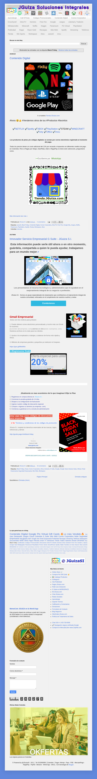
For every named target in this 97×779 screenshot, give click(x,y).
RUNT (61, 551)
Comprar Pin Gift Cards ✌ (61, 574)
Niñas (31, 551)
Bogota (48, 547)
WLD (35, 553)
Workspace (33, 34)
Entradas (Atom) (24, 480)
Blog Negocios (57, 611)
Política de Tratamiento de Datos (62, 616)
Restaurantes (83, 551)
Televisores (50, 540)
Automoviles (43, 547)
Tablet (62, 544)
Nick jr (28, 551)
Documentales (14, 540)
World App (45, 553)
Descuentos (43, 542)
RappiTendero (70, 551)
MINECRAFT (78, 129)
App (86, 540)
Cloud (26, 469)
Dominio (33, 22)
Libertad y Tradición (76, 22)
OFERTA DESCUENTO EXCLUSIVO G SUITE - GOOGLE (41, 455)
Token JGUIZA (25, 553)
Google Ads (67, 225)
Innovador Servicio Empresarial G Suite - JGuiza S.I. (41, 238)
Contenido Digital (61, 18)
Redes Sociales (57, 597)
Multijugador (21, 544)
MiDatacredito (13, 26)
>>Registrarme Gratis (20, 351)
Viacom (77, 544)
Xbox (43, 34)
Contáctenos (48, 303)
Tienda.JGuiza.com (53, 116)
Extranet (46, 469)
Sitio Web (54, 30)
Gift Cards (54, 534)
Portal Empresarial (46, 539)
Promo (41, 544)
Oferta (79, 469)
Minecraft (25, 26)
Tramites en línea (69, 544)
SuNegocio (55, 579)
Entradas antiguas (81, 477)
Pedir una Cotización (59, 587)
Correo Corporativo (78, 18)
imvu (59, 34)
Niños (35, 551)
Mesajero (85, 549)
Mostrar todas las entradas (68, 50)
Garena (23, 549)
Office (49, 132)
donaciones (13, 547)
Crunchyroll (12, 22)
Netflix (35, 26)
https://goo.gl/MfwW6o (17, 347)
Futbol (18, 549)
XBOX (40, 129)
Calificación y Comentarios (60, 604)
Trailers (62, 540)
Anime (25, 547)
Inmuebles (40, 549)
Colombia (19, 229)
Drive (42, 469)
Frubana (14, 549)
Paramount (54, 26)
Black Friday (25, 225)
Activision (21, 547)
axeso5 (51, 34)
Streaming (74, 30)
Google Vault (64, 469)
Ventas (31, 553)
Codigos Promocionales (42, 18)
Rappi (21, 30)
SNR (13, 553)
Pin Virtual (66, 26)
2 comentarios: (41, 222)
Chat (61, 547)
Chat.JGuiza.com (57, 594)
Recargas (43, 30)
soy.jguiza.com (25, 539)
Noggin (43, 26)
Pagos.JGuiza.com (58, 584)
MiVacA (19, 551)
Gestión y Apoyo (82, 542)
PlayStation (77, 26)
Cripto (69, 547)
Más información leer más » (19, 216)
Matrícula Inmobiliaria (70, 549)
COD (52, 547)
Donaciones (56, 606)
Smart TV (43, 540)
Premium (56, 551)
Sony (20, 553)
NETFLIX (19, 129)
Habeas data (28, 549)
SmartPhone (51, 544)
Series (45, 544)
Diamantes (81, 547)
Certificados (21, 542)
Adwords (68, 540)
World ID (50, 553)
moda (63, 553)
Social (16, 553)
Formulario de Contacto (59, 609)
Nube (75, 469)
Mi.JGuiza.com (57, 592)
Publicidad (12, 30)
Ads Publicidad (57, 582)
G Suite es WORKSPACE (60, 589)
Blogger (71, 765)
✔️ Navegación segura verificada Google (65, 625)
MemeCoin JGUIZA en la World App (24, 609)
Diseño (54, 542)
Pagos (31, 540)
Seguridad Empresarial (25, 471)
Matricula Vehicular (59, 549)
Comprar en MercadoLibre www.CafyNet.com (66, 627)
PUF (48, 551)
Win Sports (21, 34)
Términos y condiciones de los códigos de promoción (36, 423)
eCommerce (56, 553)
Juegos (62, 22)
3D (17, 547)
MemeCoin (79, 549)
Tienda (10, 34)
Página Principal (42, 477)
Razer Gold (31, 30)
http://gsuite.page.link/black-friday (21, 434)
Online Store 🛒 (57, 572)
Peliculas (36, 540)
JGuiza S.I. (38, 397)
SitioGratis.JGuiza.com (59, 614)
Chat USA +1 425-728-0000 (61, 622)
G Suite (52, 469)
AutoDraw (36, 547)
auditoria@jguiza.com (51, 450)
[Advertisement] (48, 502)
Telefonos (85, 30)
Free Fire (43, 22)
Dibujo (85, 547)
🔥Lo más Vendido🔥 (72, 534)
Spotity (30, 129)
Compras (65, 547)
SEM (11, 553)
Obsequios (44, 551)
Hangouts (34, 549)
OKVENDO (80, 540)
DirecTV (23, 22)
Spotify (64, 30)
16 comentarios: (42, 466)
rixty (41, 132)
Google (53, 22)
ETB (11, 549)
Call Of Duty (24, 18)
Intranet (70, 469)
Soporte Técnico (57, 602)
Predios (52, 551)
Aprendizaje (12, 18)
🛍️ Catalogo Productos (59, 577)
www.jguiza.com (33, 445)
